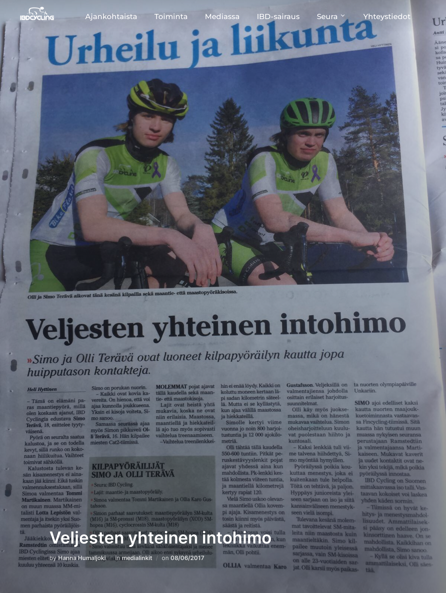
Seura (331, 16)
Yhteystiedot (387, 16)
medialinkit (137, 557)
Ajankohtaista (111, 16)
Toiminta (171, 16)
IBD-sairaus (278, 16)
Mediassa (222, 16)
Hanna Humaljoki (82, 557)
